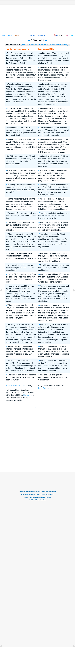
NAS (49, 45)
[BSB (23, 45)
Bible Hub (37, 407)
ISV (44, 45)
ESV (32, 45)
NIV (57, 45)
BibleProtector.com (46, 388)
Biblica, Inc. (28, 395)
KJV (41, 45)
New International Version (16, 386)
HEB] (65, 45)
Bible (3, 35)
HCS (37, 45)
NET (53, 45)
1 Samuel (9, 35)
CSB (28, 45)
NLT (61, 45)
